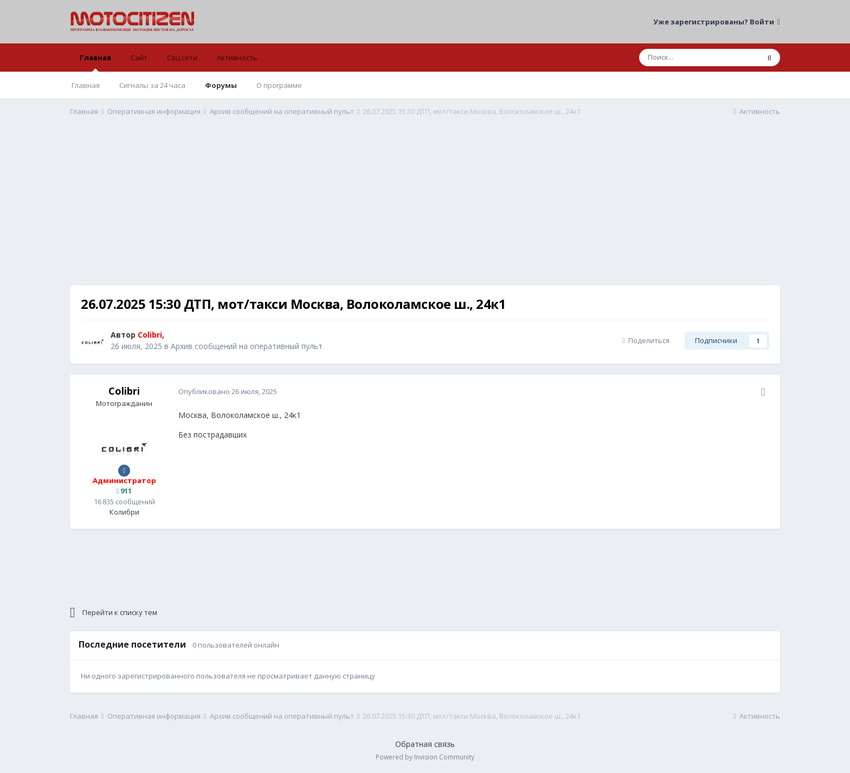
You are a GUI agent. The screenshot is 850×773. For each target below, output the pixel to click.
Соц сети (182, 57)
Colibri (124, 390)
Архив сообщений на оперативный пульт (247, 346)
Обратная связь (425, 744)
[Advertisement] (425, 210)
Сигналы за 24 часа (152, 85)
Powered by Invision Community (425, 757)
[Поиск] (699, 57)
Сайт (139, 57)
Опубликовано (227, 391)
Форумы (221, 85)
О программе (279, 85)
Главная (95, 62)
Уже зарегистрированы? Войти (716, 22)
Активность (237, 57)
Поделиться (645, 340)
